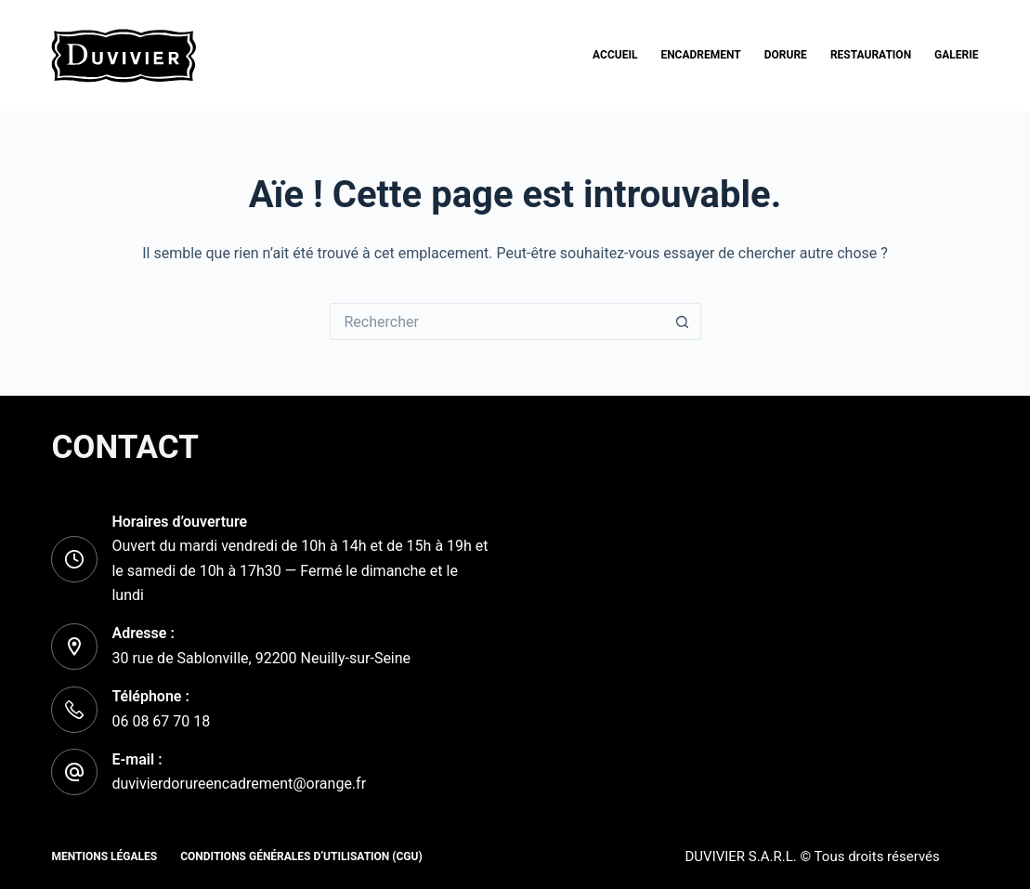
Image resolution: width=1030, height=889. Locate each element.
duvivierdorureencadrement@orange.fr (238, 783)
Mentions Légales (104, 856)
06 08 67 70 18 (160, 721)
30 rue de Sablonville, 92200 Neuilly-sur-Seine (261, 658)
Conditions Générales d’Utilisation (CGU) (301, 856)
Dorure (785, 54)
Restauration (870, 54)
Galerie (956, 54)
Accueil (615, 54)
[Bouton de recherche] (682, 321)
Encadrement (700, 54)
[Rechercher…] (497, 321)
